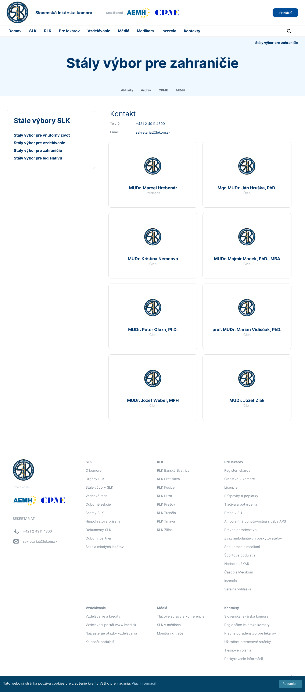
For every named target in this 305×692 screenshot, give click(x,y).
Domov (15, 31)
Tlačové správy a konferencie (180, 616)
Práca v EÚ (233, 513)
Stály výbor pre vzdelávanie (39, 143)
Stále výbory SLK (99, 487)
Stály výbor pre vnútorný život (42, 135)
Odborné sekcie (98, 504)
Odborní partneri (99, 538)
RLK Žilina (165, 530)
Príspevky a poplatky (241, 496)
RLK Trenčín (166, 513)
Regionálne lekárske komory (247, 625)
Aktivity (127, 90)
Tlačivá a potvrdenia (240, 504)
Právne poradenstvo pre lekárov (250, 633)
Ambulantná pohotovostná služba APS (255, 521)
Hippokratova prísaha (103, 521)
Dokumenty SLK (98, 530)
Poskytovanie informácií (243, 659)
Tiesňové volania (237, 650)
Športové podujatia (239, 555)
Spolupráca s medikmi (242, 547)
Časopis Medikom (238, 572)
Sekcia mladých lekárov (105, 547)
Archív (146, 90)
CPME (163, 90)
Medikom (145, 31)
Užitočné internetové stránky (247, 642)
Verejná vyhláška (237, 589)
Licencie (230, 487)
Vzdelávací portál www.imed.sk (111, 625)
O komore (93, 470)
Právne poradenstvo (240, 530)
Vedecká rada (97, 496)
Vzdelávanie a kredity (103, 616)
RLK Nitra (164, 496)
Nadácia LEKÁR (236, 564)
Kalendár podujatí (100, 642)
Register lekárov (237, 470)
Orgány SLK (95, 479)
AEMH (180, 90)
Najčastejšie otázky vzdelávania (111, 633)
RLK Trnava (166, 521)
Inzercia (168, 31)
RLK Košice (166, 487)
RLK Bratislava (168, 479)
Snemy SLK (95, 513)
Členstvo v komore (239, 479)
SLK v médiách (169, 625)
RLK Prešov (166, 504)
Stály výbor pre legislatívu (38, 158)
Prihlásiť (285, 12)
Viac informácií (144, 683)
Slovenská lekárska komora (246, 616)
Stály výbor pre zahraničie (38, 150)
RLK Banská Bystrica (173, 470)
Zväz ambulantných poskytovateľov (253, 538)
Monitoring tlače (170, 633)
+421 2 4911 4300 (150, 124)
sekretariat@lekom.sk (153, 132)
